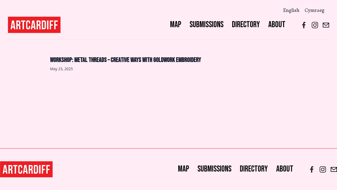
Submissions (207, 25)
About (276, 25)
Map (175, 25)
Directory (246, 25)
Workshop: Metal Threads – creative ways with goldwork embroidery (125, 60)
